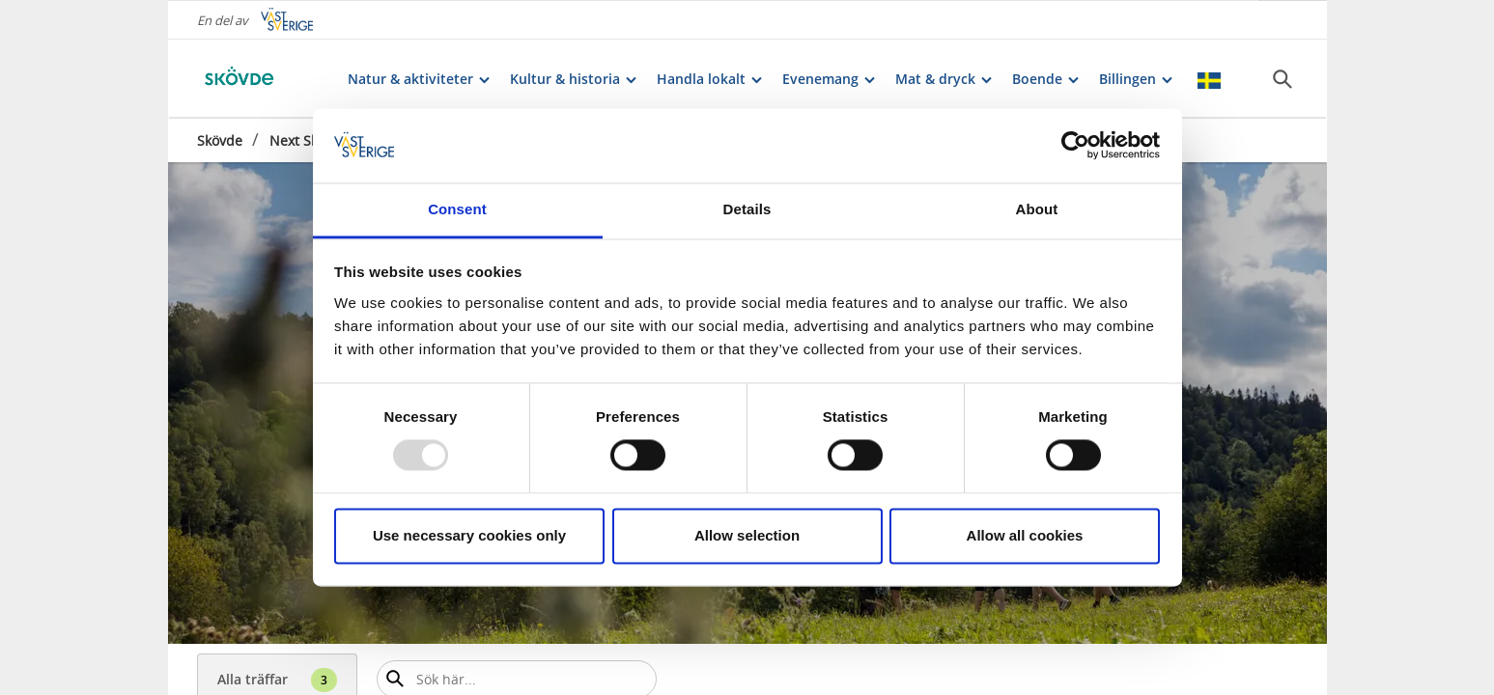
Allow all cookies (1025, 535)
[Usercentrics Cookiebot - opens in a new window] (1075, 145)
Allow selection (747, 535)
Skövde (219, 139)
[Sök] (1282, 78)
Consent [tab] (457, 209)
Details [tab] (747, 209)
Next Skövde (309, 139)
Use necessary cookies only (469, 535)
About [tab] (1037, 209)
